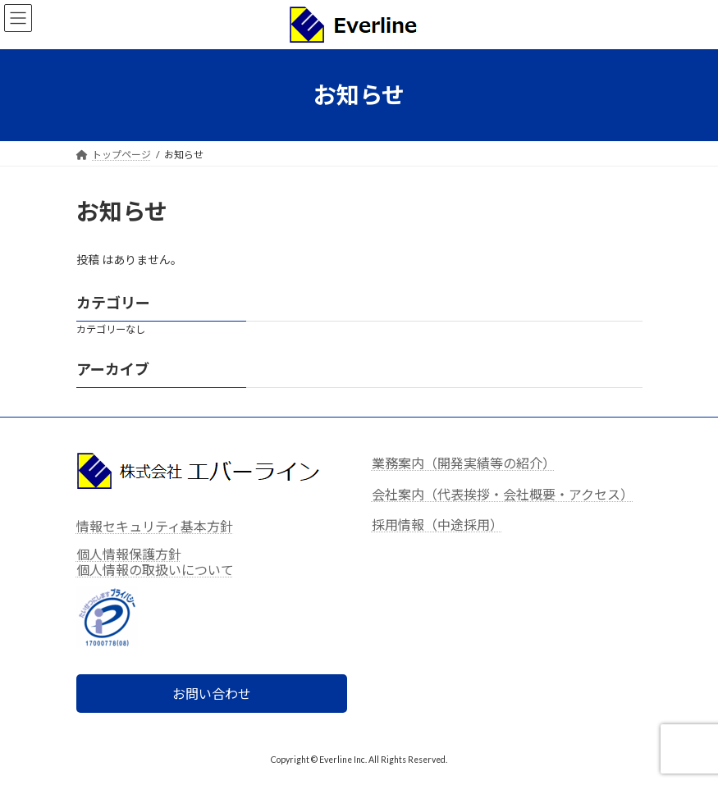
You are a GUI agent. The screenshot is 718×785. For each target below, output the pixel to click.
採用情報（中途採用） (437, 525)
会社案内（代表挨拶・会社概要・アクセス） (502, 494)
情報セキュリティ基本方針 (154, 526)
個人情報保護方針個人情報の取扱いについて (155, 561)
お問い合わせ (211, 694)
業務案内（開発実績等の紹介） (464, 463)
